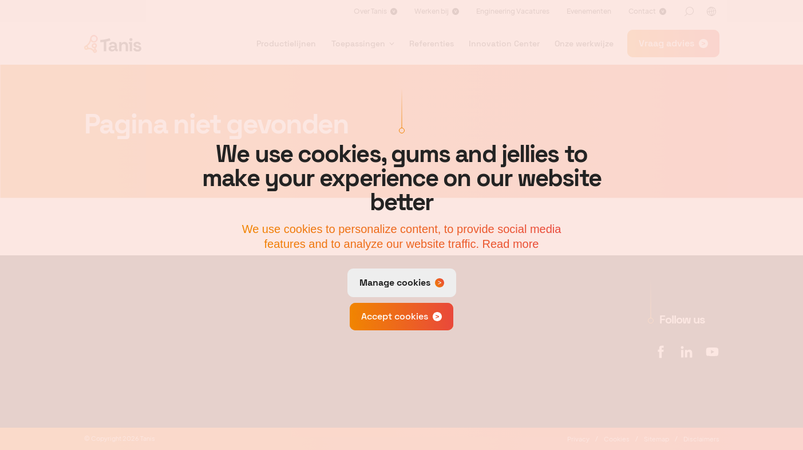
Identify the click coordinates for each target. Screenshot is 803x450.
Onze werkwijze (584, 43)
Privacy (578, 439)
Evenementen (589, 11)
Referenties (431, 43)
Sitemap (656, 439)
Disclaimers (701, 439)
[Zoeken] (689, 11)
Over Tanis (370, 11)
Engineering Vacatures (512, 11)
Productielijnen (286, 43)
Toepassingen (358, 43)
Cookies (617, 439)
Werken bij (431, 11)
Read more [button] (510, 244)
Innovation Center (504, 43)
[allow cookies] (401, 316)
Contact (642, 11)
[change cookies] (401, 283)
